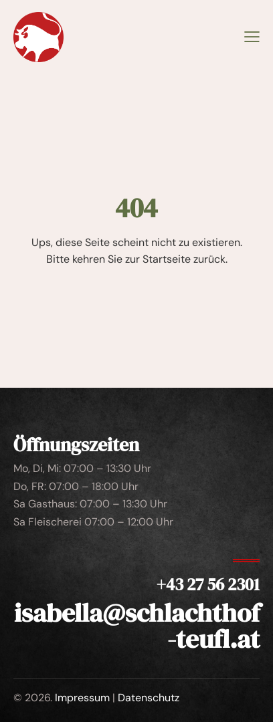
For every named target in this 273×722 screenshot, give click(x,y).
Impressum (82, 698)
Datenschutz (148, 698)
